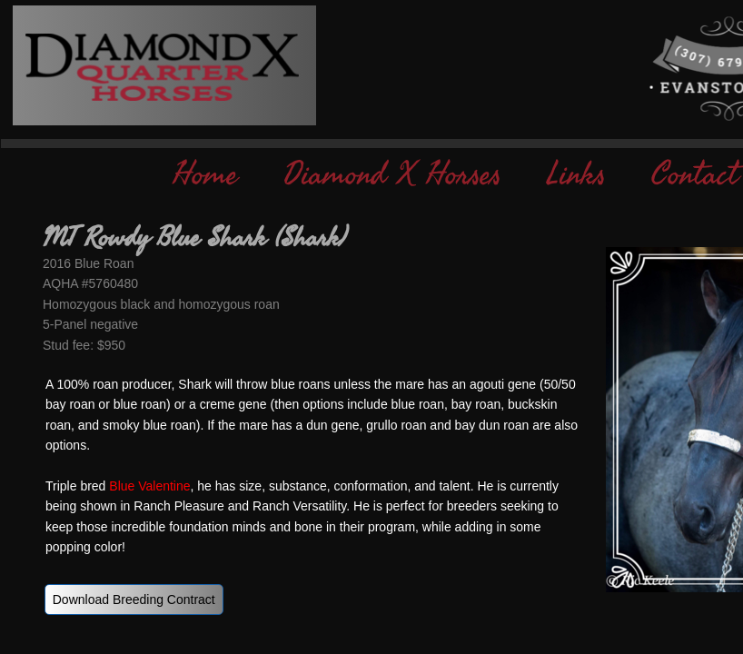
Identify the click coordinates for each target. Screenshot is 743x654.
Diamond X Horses (392, 175)
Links (576, 175)
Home (205, 175)
